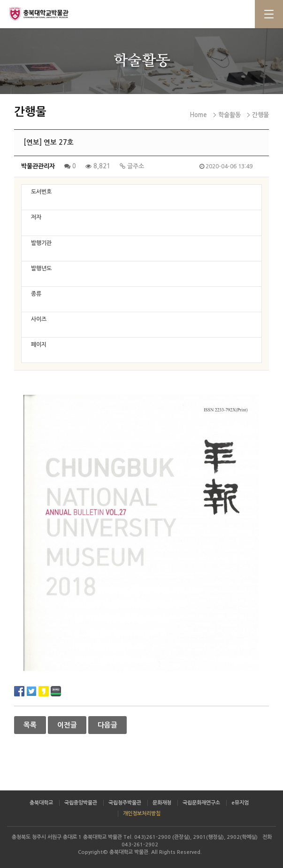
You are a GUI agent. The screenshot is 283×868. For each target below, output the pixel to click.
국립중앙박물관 (80, 802)
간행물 (260, 115)
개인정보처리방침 (142, 813)
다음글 (107, 725)
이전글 (67, 725)
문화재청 (162, 802)
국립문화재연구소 (201, 802)
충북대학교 (41, 802)
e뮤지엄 (240, 802)
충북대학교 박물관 (47, 14)
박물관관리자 (38, 166)
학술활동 (229, 115)
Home (198, 115)
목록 (30, 725)
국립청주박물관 (124, 802)
